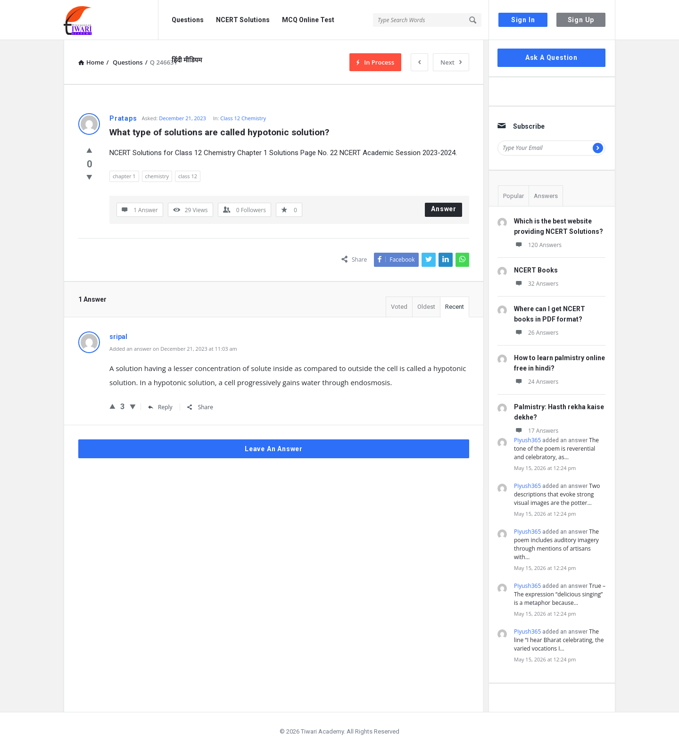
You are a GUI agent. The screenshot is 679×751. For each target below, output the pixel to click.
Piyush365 (527, 440)
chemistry (157, 176)
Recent (454, 306)
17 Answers (536, 431)
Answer (443, 209)
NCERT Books (536, 270)
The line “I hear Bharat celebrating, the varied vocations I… (559, 639)
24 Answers (536, 382)
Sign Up (581, 20)
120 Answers (538, 245)
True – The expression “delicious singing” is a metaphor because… (559, 594)
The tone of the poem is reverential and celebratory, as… (556, 448)
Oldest (426, 306)
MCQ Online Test (308, 20)
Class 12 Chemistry (243, 118)
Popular (513, 195)
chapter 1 (124, 176)
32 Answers (536, 284)
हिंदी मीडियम (187, 60)
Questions (188, 20)
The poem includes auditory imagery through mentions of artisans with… (556, 544)
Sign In (523, 20)
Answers (546, 195)
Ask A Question (551, 57)
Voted (399, 306)
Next (451, 62)
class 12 (187, 176)
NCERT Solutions (243, 20)
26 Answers (536, 333)
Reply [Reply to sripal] (160, 407)
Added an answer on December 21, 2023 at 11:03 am (173, 348)
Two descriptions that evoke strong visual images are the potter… (557, 494)
